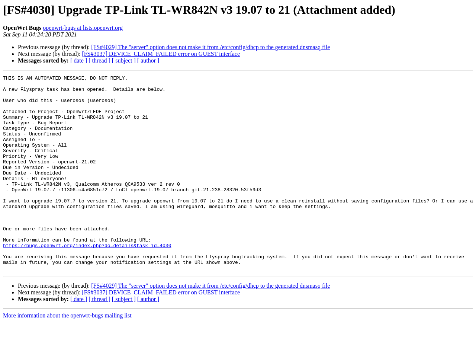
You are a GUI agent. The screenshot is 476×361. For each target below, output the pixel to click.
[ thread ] (99, 60)
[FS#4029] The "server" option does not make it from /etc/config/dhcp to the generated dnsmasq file (210, 47)
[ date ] (78, 60)
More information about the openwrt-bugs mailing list (67, 354)
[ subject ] (124, 60)
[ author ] (148, 60)
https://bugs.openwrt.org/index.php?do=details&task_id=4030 (87, 280)
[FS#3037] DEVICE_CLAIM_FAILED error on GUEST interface (161, 54)
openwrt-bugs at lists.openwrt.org (83, 28)
